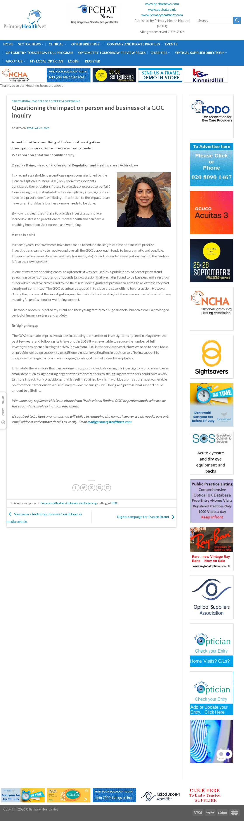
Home (8, 44)
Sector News (31, 44)
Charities (160, 53)
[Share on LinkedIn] (107, 487)
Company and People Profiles (133, 44)
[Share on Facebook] (76, 487)
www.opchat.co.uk (162, 9)
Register (92, 61)
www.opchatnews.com (162, 4)
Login (73, 61)
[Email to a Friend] (91, 487)
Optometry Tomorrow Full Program (39, 53)
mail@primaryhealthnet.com (109, 422)
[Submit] (237, 20)
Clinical (57, 44)
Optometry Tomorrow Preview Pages (112, 53)
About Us (15, 61)
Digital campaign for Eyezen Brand (147, 517)
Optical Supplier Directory (201, 53)
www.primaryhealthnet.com (162, 15)
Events (171, 44)
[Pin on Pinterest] (99, 487)
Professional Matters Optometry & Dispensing (46, 101)
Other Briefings (86, 44)
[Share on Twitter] (83, 487)
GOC (114, 503)
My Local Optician (46, 61)
